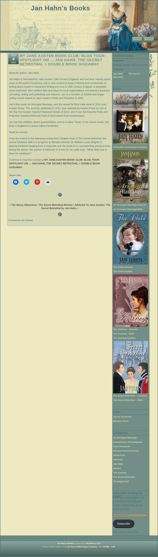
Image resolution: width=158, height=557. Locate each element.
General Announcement (126, 450)
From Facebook (121, 446)
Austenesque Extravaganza (127, 442)
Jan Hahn (13, 67)
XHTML (106, 547)
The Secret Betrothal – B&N (128, 400)
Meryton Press (121, 421)
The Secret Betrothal (30, 67)
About (148, 39)
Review (117, 468)
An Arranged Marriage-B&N (127, 209)
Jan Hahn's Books (60, 8)
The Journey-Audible (124, 338)
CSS (113, 547)
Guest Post (119, 455)
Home (137, 39)
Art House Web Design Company (82, 547)
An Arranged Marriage (125, 437)
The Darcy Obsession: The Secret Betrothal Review (41, 204)
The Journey (120, 472)
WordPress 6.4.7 (93, 543)
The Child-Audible (122, 271)
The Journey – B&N (123, 333)
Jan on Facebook (122, 416)
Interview (118, 459)
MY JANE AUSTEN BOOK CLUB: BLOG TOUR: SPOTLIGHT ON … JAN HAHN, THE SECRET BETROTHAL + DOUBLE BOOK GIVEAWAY (63, 60)
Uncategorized (121, 481)
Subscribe (123, 523)
